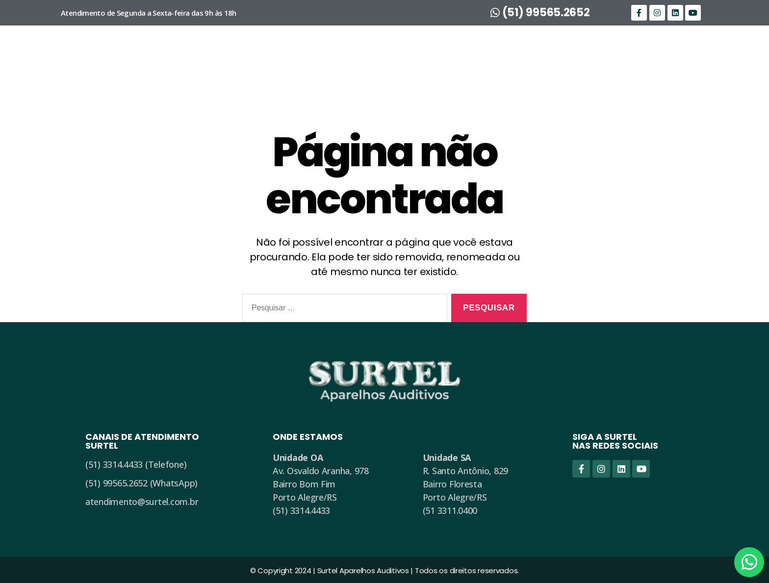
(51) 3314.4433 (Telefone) (135, 464)
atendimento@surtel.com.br (141, 501)
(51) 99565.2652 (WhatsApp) (141, 483)
